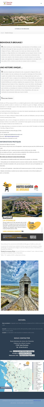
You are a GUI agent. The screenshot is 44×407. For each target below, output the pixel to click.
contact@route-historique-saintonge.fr (23, 351)
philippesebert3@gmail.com (27, 355)
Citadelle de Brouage (9, 32)
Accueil (2, 32)
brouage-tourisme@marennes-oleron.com (13, 134)
